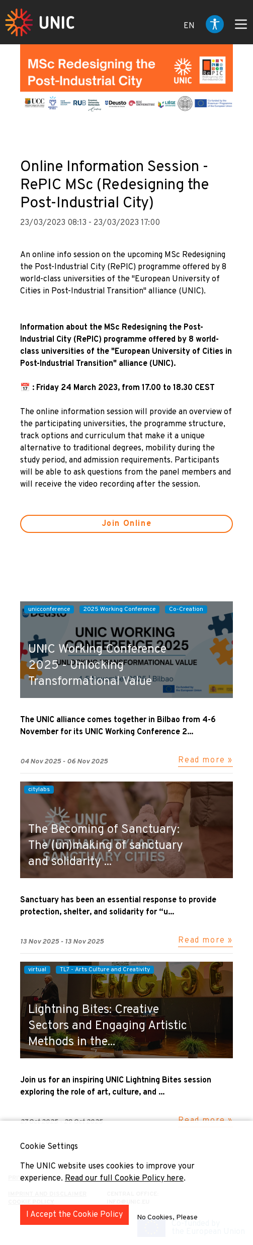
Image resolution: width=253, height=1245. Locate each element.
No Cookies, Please (167, 1217)
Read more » (205, 760)
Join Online (127, 524)
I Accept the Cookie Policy (74, 1215)
